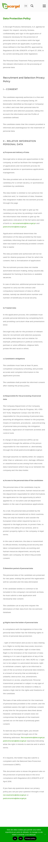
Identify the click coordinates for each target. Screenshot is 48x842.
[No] (45, 834)
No (21, 838)
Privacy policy (30, 838)
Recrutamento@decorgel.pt (33, 737)
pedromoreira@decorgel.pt (14, 227)
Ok (15, 838)
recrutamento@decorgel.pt (24, 223)
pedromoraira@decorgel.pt (14, 741)
